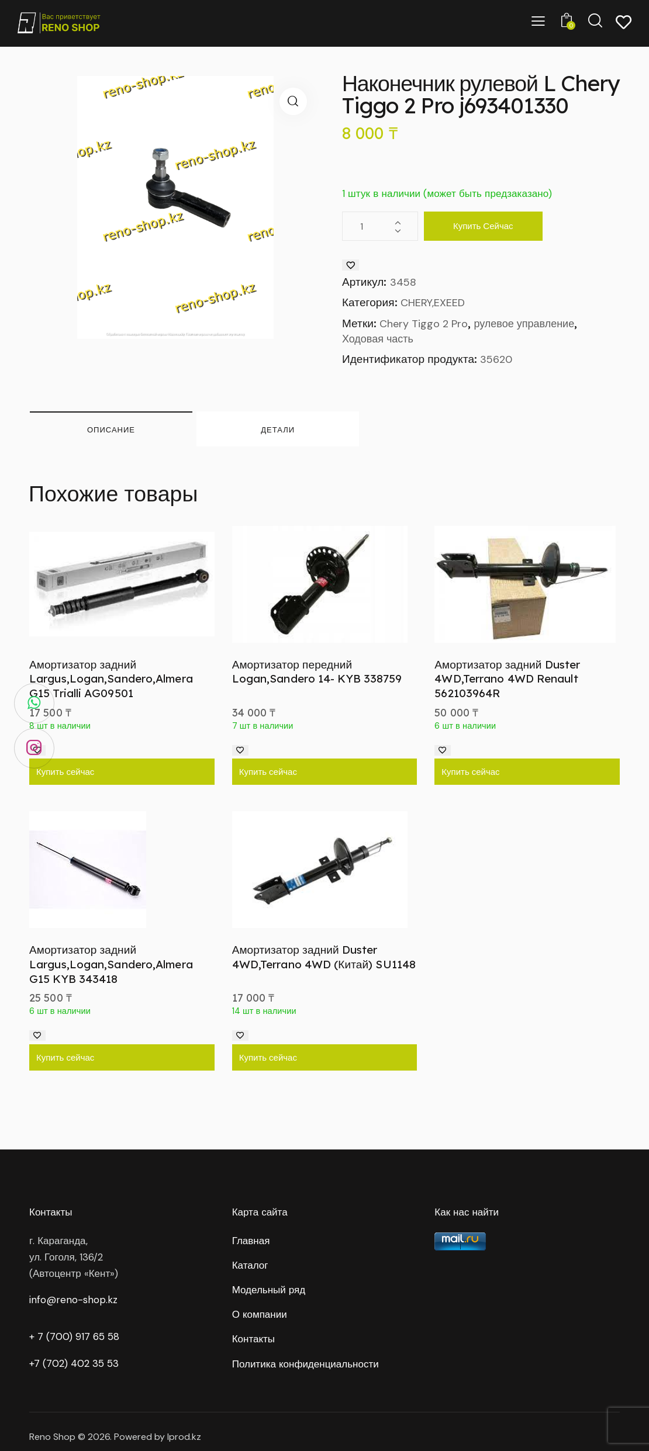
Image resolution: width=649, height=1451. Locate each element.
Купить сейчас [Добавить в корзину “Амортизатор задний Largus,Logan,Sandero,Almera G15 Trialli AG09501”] (65, 771)
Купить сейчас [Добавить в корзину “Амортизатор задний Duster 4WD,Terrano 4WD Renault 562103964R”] (470, 771)
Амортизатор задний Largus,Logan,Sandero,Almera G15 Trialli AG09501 (111, 678)
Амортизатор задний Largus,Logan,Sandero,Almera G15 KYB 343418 (111, 964)
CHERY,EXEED (433, 303)
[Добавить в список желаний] (350, 265)
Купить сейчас (483, 225)
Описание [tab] (111, 429)
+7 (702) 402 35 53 (74, 1363)
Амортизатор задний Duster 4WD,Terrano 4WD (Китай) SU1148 (324, 957)
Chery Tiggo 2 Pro (423, 324)
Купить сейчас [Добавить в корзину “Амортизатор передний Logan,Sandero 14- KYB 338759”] (268, 771)
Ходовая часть (377, 339)
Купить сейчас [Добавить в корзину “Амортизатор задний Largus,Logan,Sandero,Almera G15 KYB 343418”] (65, 1057)
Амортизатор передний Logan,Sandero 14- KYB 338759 (317, 671)
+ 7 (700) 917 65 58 (74, 1336)
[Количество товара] (380, 226)
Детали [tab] (278, 429)
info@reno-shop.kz (73, 1299)
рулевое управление (524, 324)
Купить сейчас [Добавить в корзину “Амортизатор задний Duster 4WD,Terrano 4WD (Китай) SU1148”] (268, 1057)
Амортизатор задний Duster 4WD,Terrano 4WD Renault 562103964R (507, 678)
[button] (293, 101)
